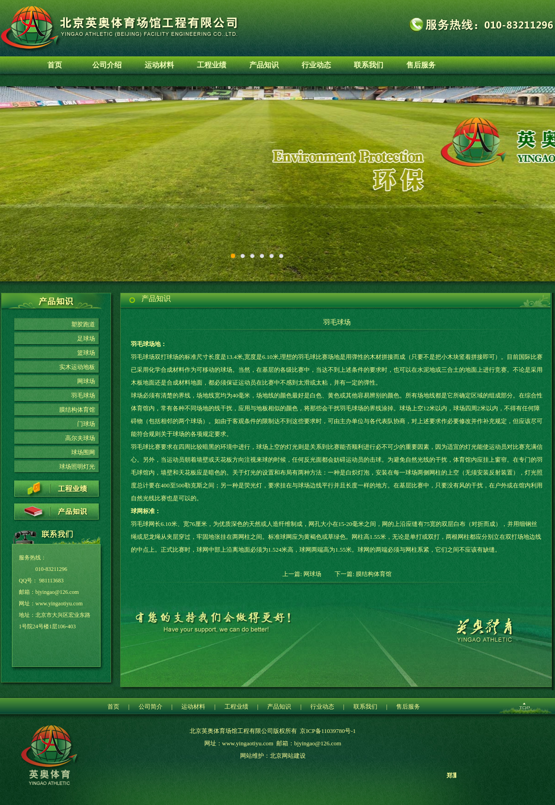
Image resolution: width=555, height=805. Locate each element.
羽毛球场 (83, 395)
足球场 (86, 338)
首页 (54, 65)
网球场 (86, 381)
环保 (277, 183)
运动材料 (159, 65)
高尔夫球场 (80, 438)
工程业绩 (211, 65)
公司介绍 (107, 65)
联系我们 (368, 65)
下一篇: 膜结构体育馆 (363, 573)
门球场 (86, 423)
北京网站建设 (288, 755)
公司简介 (151, 706)
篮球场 (86, 352)
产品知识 (264, 65)
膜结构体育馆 (77, 409)
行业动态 (316, 65)
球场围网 (83, 452)
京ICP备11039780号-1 (328, 730)
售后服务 (421, 65)
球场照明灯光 (77, 466)
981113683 (51, 580)
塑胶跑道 (83, 324)
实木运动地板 (77, 366)
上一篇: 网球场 (301, 573)
